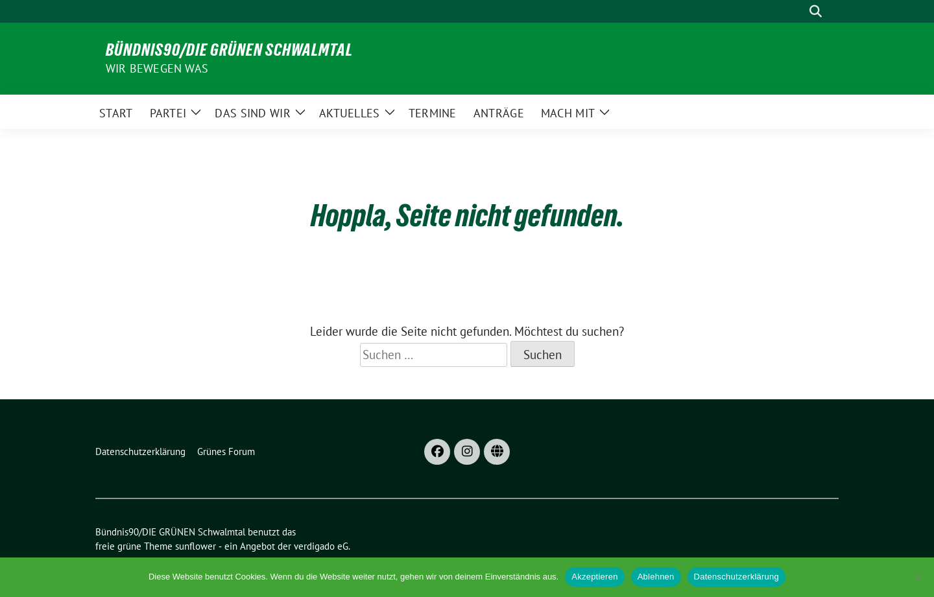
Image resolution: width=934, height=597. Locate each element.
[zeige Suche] (815, 11)
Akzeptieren (594, 576)
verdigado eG (321, 546)
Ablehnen (656, 576)
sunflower (195, 546)
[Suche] (797, 11)
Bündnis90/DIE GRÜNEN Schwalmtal (229, 50)
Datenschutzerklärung (736, 576)
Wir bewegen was (157, 68)
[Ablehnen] (917, 576)
